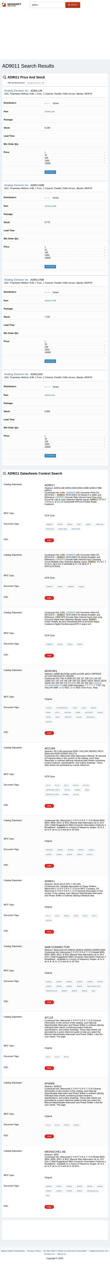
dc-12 (48, 916)
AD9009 (84, 991)
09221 (87, 790)
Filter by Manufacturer (16, 83)
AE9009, (69, 854)
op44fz (100, 712)
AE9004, (59, 854)
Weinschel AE (51, 991)
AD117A (76, 794)
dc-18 (57, 785)
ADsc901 (67, 712)
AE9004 (74, 991)
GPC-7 (94, 916)
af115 (76, 916)
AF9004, (59, 986)
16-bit (72, 688)
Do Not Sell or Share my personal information (65, 1251)
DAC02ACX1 (90, 717)
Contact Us (49, 1254)
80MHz (69, 524)
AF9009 (66, 1125)
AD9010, (81, 850)
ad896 (78, 712)
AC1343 (79, 717)
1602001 (77, 790)
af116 (85, 916)
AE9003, (49, 854)
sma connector (93, 986)
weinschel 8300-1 (53, 790)
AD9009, (71, 850)
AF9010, (79, 986)
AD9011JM (50, 111)
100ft (79, 524)
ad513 (57, 717)
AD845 (48, 712)
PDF (49, 540)
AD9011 (60, 524)
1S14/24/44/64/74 (53, 685)
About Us (61, 1254)
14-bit (61, 688)
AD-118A (86, 785)
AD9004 (66, 794)
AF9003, (90, 854)
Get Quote (50, 172)
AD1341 (93, 708)
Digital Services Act (98, 1251)
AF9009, (69, 986)
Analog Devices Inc (16, 90)
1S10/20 (97, 683)
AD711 (57, 712)
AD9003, (60, 850)
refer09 (49, 850)
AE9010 (79, 854)
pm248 (48, 717)
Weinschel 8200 (52, 794)
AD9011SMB (50, 206)
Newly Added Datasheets (13, 1251)
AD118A (75, 785)
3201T (66, 785)
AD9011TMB (50, 300)
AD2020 (48, 721)
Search (72, 5)
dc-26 (48, 785)
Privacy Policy (34, 1251)
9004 (93, 991)
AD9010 (64, 991)
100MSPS (71, 492)
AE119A (67, 790)
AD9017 (88, 524)
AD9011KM (50, 395)
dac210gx (89, 712)
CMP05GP (68, 717)
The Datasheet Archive (11, 5)
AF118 (66, 1057)
